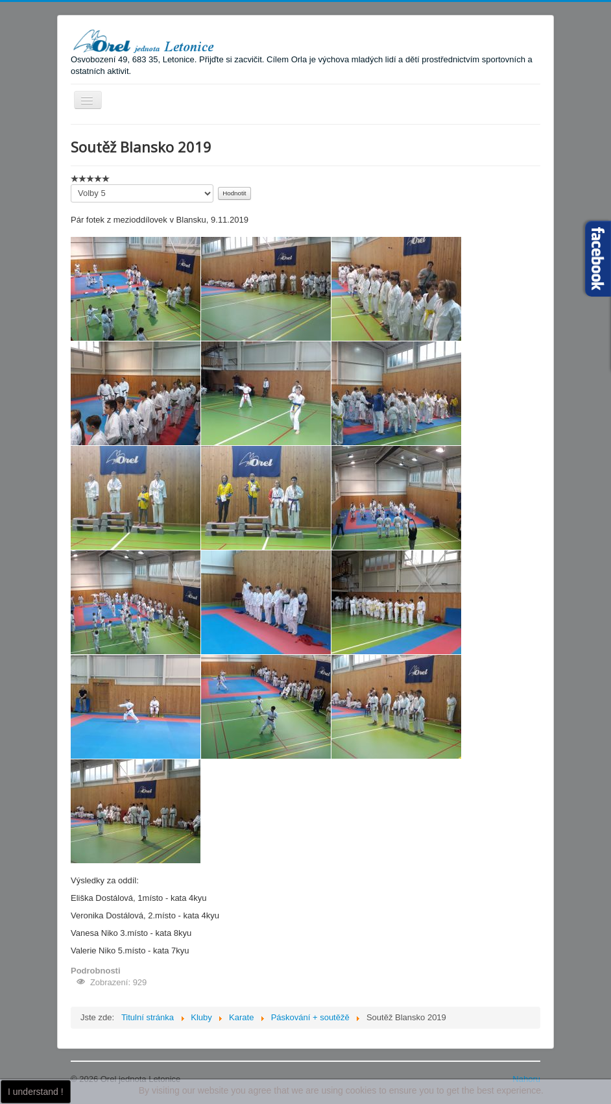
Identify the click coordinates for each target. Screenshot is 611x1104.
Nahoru (526, 1079)
